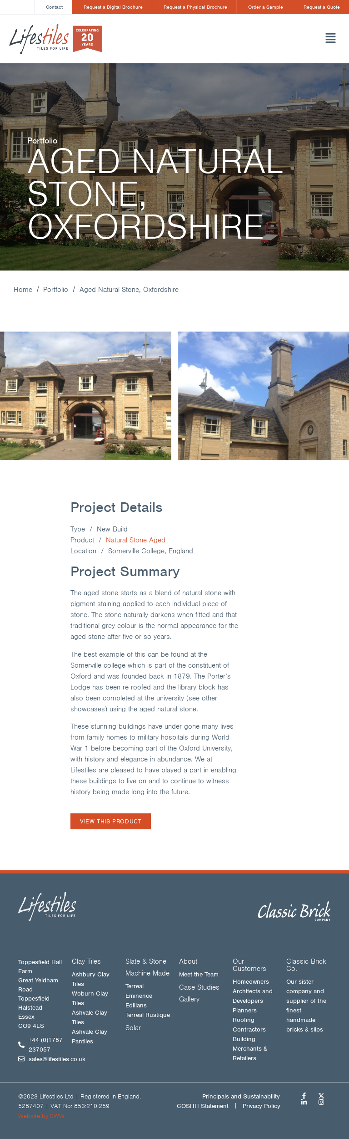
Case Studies (199, 987)
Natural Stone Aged (135, 540)
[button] (242, 39)
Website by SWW (41, 1116)
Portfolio (55, 290)
